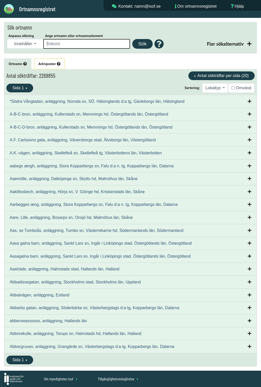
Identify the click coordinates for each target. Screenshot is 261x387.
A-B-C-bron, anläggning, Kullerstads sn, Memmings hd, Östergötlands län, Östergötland (89, 114)
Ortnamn (18, 63)
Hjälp (239, 6)
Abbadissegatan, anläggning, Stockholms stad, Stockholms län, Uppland (75, 282)
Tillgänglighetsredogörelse (118, 378)
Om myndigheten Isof (60, 378)
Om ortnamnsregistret (197, 6)
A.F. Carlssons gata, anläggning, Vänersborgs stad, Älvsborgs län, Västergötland (83, 140)
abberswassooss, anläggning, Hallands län (48, 321)
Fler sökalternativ (226, 44)
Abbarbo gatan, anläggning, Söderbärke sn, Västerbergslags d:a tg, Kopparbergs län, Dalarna (94, 308)
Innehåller (23, 44)
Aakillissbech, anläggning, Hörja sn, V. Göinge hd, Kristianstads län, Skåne (77, 192)
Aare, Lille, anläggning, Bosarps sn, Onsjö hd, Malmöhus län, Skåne (71, 217)
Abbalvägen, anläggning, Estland (39, 295)
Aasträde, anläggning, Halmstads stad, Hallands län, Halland (64, 269)
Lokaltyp (213, 88)
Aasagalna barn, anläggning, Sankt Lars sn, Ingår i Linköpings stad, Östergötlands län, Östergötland (100, 256)
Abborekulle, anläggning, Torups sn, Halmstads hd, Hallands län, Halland (75, 333)
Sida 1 (18, 88)
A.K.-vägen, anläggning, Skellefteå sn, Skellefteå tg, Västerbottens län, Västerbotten (86, 153)
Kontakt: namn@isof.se (139, 6)
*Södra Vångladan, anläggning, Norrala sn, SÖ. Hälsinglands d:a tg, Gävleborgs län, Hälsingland (97, 101)
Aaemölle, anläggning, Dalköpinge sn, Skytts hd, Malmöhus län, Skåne (74, 179)
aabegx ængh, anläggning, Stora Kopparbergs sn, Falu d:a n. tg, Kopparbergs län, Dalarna (92, 166)
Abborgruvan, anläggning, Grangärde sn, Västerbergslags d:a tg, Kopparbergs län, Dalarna (92, 346)
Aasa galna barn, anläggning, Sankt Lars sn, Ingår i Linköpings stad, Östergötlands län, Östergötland (101, 243)
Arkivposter (49, 63)
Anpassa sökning (21, 35)
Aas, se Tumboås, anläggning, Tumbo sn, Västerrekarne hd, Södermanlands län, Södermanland (96, 230)
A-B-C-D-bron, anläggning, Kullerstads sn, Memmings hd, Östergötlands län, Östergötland (91, 127)
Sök (142, 43)
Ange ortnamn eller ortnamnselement (74, 35)
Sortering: (192, 87)
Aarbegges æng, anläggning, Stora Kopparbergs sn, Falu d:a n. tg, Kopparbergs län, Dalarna (94, 204)
